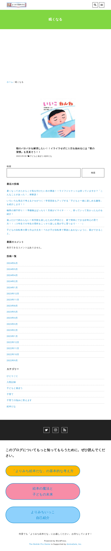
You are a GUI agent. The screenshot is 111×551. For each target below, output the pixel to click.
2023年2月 (12, 330)
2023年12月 (13, 293)
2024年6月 (12, 263)
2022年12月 (13, 342)
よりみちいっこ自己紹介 (43, 515)
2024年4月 (12, 275)
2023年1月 (12, 336)
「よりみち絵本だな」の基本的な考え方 (43, 471)
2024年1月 (12, 287)
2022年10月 (13, 354)
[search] (95, 5)
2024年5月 (12, 269)
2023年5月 (12, 312)
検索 (9, 166)
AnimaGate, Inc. (74, 544)
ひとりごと (12, 376)
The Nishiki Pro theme (39, 544)
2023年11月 (13, 299)
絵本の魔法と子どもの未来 (43, 491)
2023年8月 (12, 305)
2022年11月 (13, 348)
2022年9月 (12, 360)
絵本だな (48, 156)
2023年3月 (12, 324)
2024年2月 (12, 281)
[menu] (101, 5)
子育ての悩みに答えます (19, 400)
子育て (10, 394)
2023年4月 (12, 318)
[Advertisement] (55, 56)
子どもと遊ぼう (36, 156)
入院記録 (11, 382)
